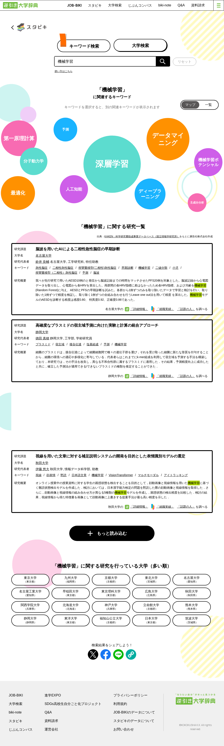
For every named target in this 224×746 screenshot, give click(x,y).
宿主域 (59, 344)
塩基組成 (92, 344)
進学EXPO (53, 695)
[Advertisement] (112, 416)
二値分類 (161, 267)
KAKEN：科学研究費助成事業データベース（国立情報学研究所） (142, 236)
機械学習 (144, 267)
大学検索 (115, 5)
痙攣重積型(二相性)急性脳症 (97, 267)
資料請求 (198, 5)
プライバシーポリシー (130, 695)
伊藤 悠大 (42, 469)
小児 (175, 267)
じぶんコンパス (140, 5)
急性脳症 (42, 267)
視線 (39, 475)
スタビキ (95, 5)
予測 (85, 272)
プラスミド (43, 344)
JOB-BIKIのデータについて (134, 712)
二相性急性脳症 (62, 267)
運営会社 (51, 729)
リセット (184, 61)
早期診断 (127, 267)
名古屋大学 (44, 255)
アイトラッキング (176, 475)
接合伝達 (75, 344)
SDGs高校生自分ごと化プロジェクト (73, 704)
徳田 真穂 (42, 338)
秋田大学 (42, 463)
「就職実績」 (165, 309)
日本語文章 (79, 475)
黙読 (63, 475)
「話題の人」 (186, 309)
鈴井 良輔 (42, 261)
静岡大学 (42, 332)
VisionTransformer (121, 475)
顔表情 (50, 475)
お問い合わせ (123, 729)
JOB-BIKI (74, 5)
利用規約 (120, 704)
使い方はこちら (63, 71)
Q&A (181, 5)
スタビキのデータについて (133, 721)
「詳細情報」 (139, 309)
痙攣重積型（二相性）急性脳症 (56, 272)
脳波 (96, 272)
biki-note (164, 5)
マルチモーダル (148, 475)
